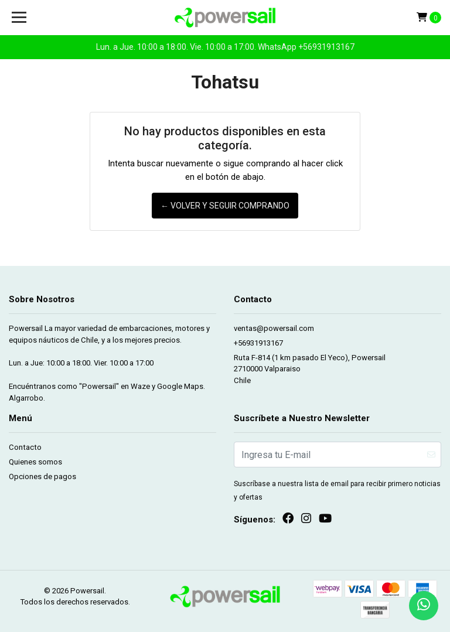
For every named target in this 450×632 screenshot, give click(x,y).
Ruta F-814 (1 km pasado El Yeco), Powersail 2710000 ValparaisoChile (310, 369)
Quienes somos (35, 461)
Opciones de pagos (42, 476)
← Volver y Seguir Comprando (225, 205)
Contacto (25, 447)
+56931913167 (258, 343)
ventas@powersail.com (274, 328)
